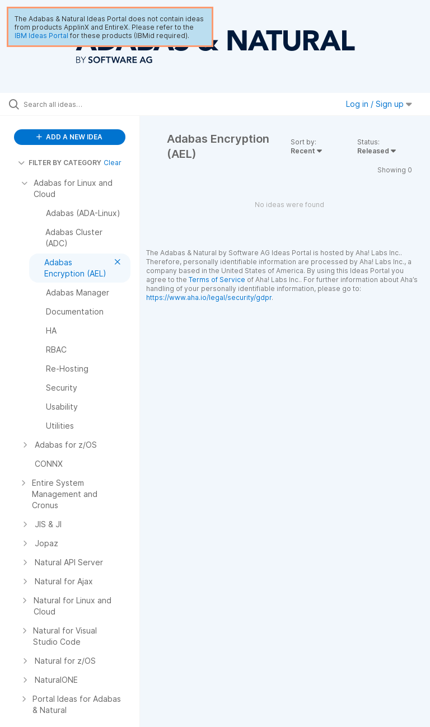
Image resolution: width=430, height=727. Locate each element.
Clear (112, 162)
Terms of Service (217, 279)
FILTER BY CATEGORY (59, 162)
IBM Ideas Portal (41, 35)
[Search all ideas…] (75, 104)
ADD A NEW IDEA (69, 137)
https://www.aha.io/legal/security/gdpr (209, 297)
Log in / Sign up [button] (379, 104)
